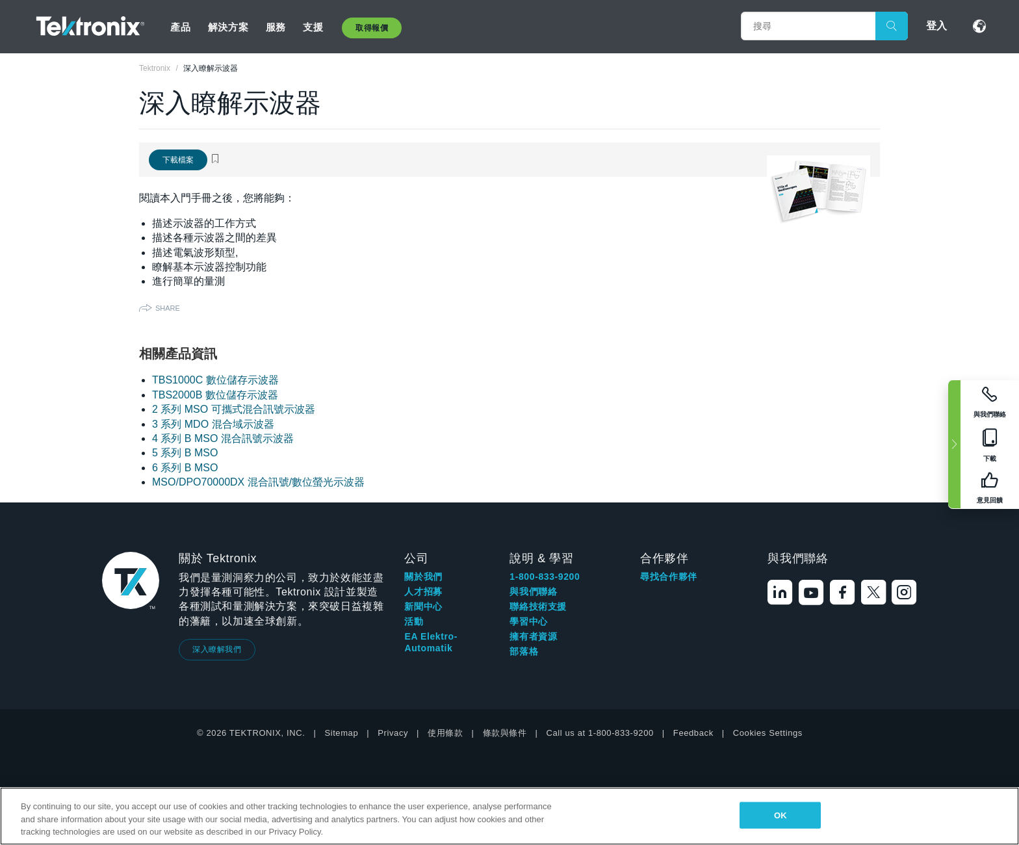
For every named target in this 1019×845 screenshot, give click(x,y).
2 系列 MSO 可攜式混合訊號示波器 (233, 409)
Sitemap (341, 733)
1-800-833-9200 (545, 576)
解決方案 (228, 26)
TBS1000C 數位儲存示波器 (215, 379)
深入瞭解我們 (217, 649)
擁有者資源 (533, 636)
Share (167, 308)
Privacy (393, 733)
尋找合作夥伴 (668, 576)
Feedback (693, 733)
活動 (413, 621)
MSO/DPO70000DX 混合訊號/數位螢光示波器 (258, 482)
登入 (936, 25)
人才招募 (423, 591)
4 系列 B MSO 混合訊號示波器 (223, 438)
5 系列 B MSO (185, 452)
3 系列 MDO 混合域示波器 (213, 424)
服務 (276, 26)
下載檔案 (178, 159)
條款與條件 (505, 733)
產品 (180, 26)
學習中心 (528, 621)
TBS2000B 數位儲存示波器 (215, 394)
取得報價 (371, 27)
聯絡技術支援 (538, 606)
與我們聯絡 (533, 591)
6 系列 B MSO (185, 467)
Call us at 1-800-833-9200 (600, 733)
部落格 (524, 651)
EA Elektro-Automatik (431, 642)
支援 (313, 26)
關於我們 (423, 576)
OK (780, 815)
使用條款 (445, 733)
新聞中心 (423, 606)
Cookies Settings (768, 733)
